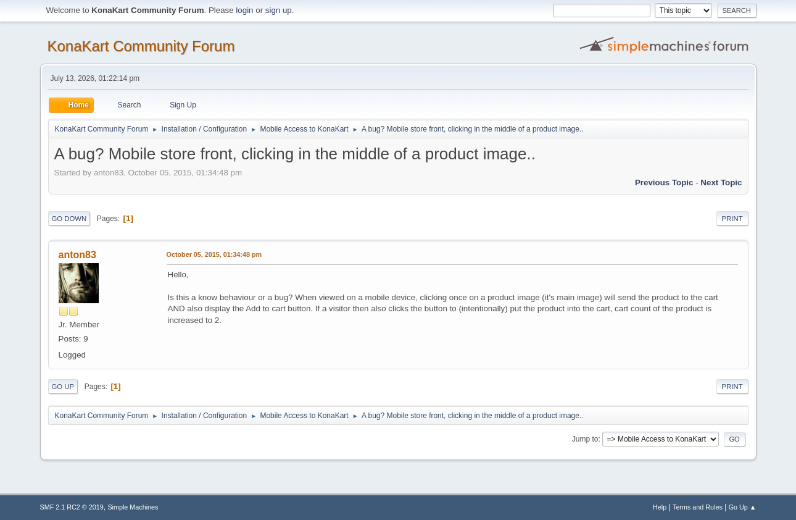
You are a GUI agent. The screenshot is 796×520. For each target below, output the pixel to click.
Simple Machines (132, 507)
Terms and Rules (698, 507)
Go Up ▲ (743, 507)
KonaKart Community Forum (141, 46)
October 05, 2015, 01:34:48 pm (214, 254)
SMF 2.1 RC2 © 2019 (72, 507)
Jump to (585, 439)
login (244, 10)
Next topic (721, 182)
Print (732, 218)
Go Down (69, 218)
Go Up (63, 386)
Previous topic (664, 182)
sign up (278, 10)
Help (659, 507)
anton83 (77, 255)
